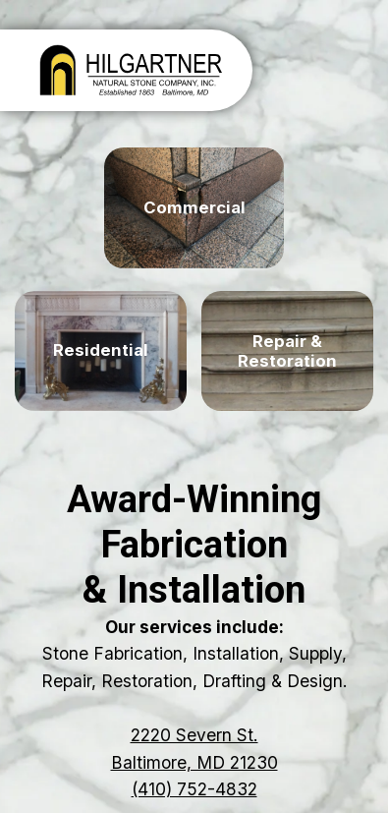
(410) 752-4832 (194, 789)
